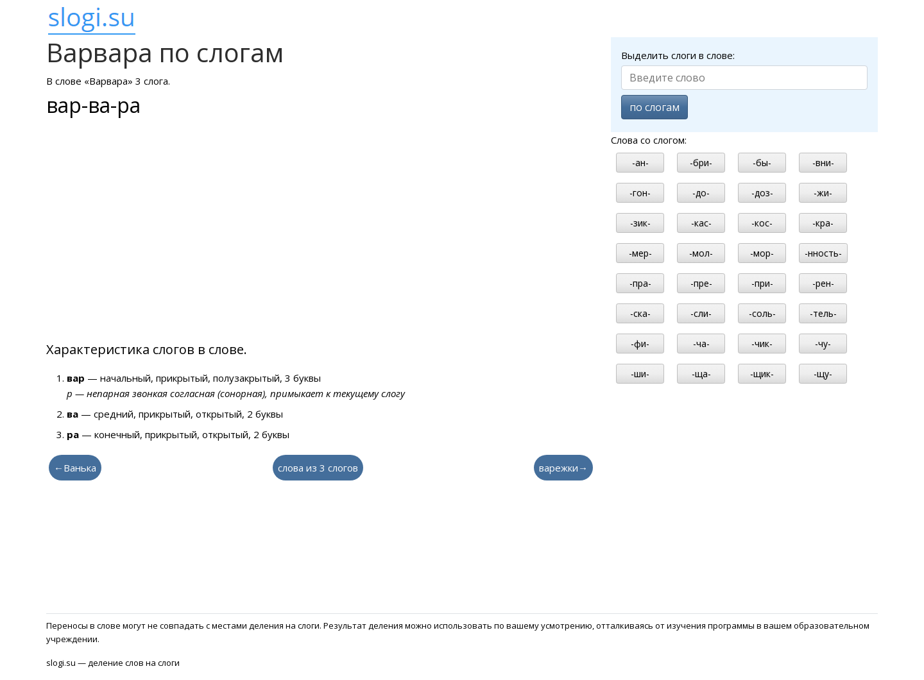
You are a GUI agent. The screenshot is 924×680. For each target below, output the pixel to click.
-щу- (823, 374)
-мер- (640, 253)
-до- (701, 193)
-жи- (823, 193)
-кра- (823, 223)
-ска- (640, 313)
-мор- (762, 253)
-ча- (701, 343)
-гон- (640, 193)
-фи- (640, 343)
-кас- (701, 223)
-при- (762, 283)
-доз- (762, 193)
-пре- (701, 283)
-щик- (762, 374)
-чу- (823, 343)
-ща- (701, 374)
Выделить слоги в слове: (678, 55)
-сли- (701, 313)
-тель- (823, 313)
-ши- (640, 374)
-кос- (762, 223)
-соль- (762, 313)
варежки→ (563, 467)
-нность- (823, 253)
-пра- (640, 283)
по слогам (654, 107)
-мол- (701, 253)
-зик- (640, 223)
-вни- (823, 163)
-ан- (640, 163)
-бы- (762, 163)
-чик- (762, 343)
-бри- (701, 163)
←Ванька (75, 467)
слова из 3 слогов (318, 467)
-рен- (823, 283)
